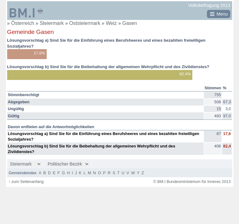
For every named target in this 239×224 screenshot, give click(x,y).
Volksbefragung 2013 (209, 5)
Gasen (129, 23)
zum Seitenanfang (26, 181)
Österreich (22, 23)
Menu (222, 14)
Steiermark (52, 23)
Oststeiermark (85, 23)
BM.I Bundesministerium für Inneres (26, 12)
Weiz (112, 23)
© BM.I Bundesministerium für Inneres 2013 (192, 181)
